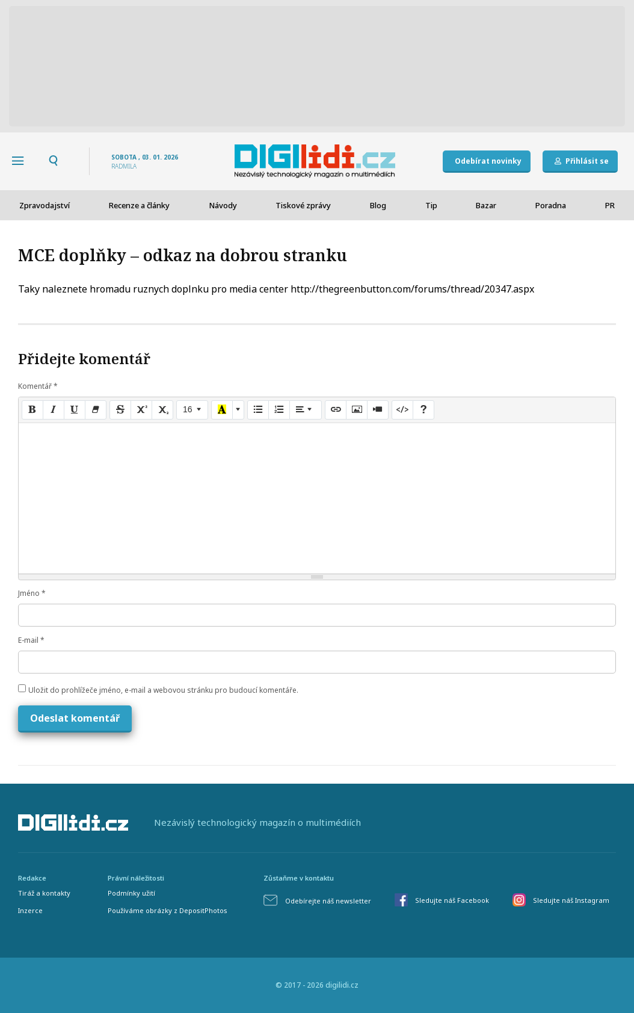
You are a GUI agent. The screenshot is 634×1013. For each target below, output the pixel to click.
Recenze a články (139, 205)
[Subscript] (162, 410)
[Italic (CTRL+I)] (53, 410)
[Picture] (357, 410)
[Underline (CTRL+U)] (74, 410)
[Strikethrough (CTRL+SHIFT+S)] (120, 410)
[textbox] (317, 498)
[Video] (378, 410)
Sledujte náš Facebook (452, 900)
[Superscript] (141, 410)
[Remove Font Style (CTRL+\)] (95, 410)
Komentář (38, 386)
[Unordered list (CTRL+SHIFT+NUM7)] (258, 410)
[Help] (423, 410)
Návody (223, 205)
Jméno (32, 593)
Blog (378, 205)
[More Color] (238, 410)
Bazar (486, 205)
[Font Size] (192, 410)
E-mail (31, 640)
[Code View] (402, 410)
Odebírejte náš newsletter (328, 900)
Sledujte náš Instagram (571, 900)
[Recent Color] (222, 410)
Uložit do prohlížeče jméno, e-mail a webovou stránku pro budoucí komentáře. (163, 690)
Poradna (550, 205)
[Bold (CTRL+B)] (32, 410)
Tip (431, 205)
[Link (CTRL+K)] (335, 410)
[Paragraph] (305, 410)
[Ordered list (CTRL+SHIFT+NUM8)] (279, 410)
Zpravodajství (44, 205)
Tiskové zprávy (303, 205)
